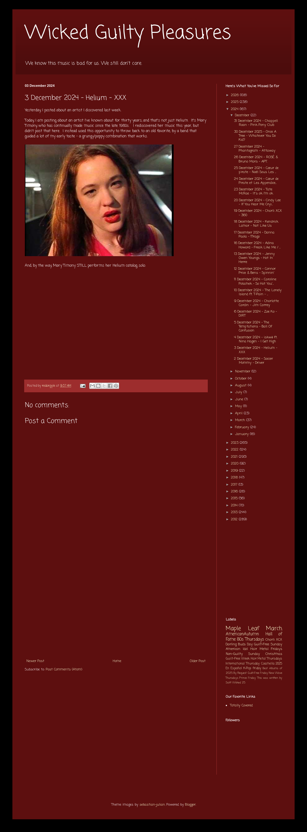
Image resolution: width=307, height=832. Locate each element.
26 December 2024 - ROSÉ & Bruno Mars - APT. (256, 159)
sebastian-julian (152, 804)
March (240, 420)
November (243, 371)
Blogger (190, 804)
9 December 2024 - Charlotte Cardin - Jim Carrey (256, 303)
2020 (235, 463)
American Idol (237, 649)
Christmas (273, 654)
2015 (235, 498)
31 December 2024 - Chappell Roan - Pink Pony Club (256, 122)
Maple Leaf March (254, 629)
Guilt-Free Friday (258, 673)
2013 (235, 512)
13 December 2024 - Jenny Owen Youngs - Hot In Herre (254, 258)
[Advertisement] (116, 608)
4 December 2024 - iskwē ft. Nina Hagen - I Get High (255, 339)
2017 (234, 484)
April (239, 413)
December (243, 115)
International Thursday (243, 663)
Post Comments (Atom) (64, 669)
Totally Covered (241, 705)
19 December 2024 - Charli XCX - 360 (258, 212)
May (239, 406)
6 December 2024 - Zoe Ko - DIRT (255, 313)
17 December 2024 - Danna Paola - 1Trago (254, 234)
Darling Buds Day (239, 644)
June (239, 399)
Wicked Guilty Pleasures (128, 33)
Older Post (198, 661)
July (239, 392)
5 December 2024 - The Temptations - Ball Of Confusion (253, 326)
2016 (235, 491)
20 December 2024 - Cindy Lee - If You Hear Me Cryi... (257, 202)
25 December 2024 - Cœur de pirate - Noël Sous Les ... (256, 170)
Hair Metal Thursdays (267, 658)
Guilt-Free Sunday (268, 644)
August (241, 385)
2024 (235, 109)
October (241, 378)
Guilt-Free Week (238, 658)
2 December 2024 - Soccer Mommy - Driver (253, 360)
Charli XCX (273, 639)
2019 (235, 470)
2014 (235, 505)
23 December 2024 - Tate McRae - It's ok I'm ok (253, 191)
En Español (234, 668)
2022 (235, 449)
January (242, 434)
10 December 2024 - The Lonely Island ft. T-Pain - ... (258, 292)
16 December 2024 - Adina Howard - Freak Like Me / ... (257, 245)
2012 (235, 519)
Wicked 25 (238, 683)
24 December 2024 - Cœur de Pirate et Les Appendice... (256, 180)
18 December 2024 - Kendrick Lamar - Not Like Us (256, 223)
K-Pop (247, 668)
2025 (235, 102)
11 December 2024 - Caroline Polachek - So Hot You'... (255, 281)
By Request (240, 673)
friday (257, 668)
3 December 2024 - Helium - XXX (255, 349)
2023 (235, 442)
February (242, 427)
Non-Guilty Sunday (243, 654)
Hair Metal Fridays (267, 649)
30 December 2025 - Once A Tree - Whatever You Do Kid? (255, 135)
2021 (235, 456)
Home (117, 661)
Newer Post (35, 661)
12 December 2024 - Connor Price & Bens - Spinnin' (255, 270)
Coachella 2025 (271, 663)
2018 (235, 477)
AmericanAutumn (242, 634)
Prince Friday (247, 678)
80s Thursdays (250, 639)
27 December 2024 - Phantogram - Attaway (254, 148)
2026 (235, 95)
